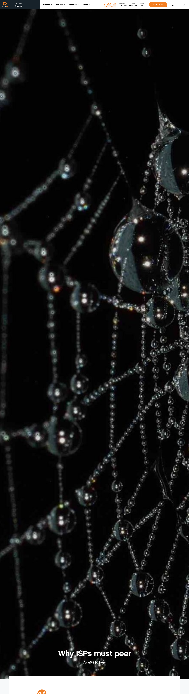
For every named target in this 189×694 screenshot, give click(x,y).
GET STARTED (158, 5)
